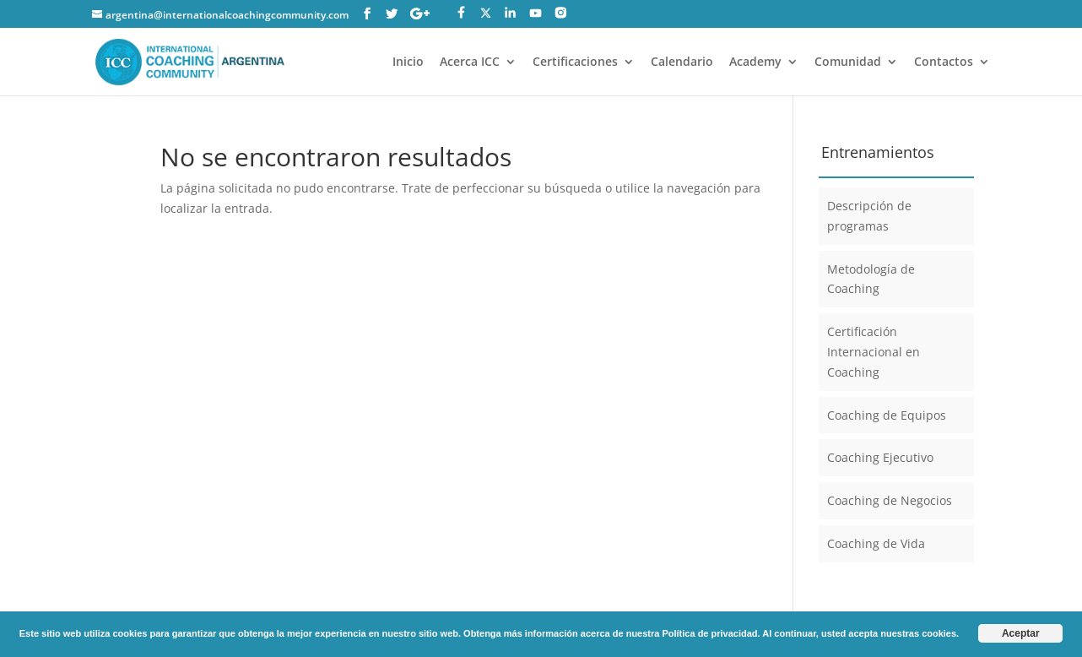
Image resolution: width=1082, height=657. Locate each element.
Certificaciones (575, 62)
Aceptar (1021, 633)
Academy (755, 62)
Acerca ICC (470, 62)
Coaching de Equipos (886, 415)
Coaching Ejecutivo (880, 457)
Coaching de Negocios (889, 500)
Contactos (943, 62)
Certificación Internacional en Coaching (873, 351)
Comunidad (847, 62)
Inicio (408, 62)
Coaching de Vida (876, 543)
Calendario (682, 62)
